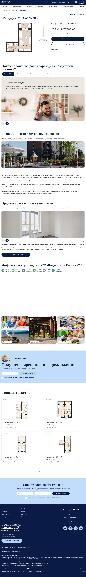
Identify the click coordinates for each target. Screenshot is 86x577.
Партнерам (24, 514)
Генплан (29, 6)
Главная (4, 10)
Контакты (82, 6)
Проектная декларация (34, 571)
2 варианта (48, 433)
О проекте (4, 6)
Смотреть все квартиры (43, 471)
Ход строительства (69, 6)
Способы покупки (53, 6)
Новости (23, 511)
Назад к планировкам (78, 14)
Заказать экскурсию (68, 39)
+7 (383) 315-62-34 (78, 2)
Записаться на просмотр (16, 254)
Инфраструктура (17, 6)
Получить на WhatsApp (68, 44)
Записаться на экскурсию (59, 2)
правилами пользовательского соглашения (49, 497)
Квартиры (40, 6)
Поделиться (54, 49)
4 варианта (48, 399)
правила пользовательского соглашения (22, 377)
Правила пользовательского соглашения (12, 571)
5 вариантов (6, 399)
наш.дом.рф (17, 551)
